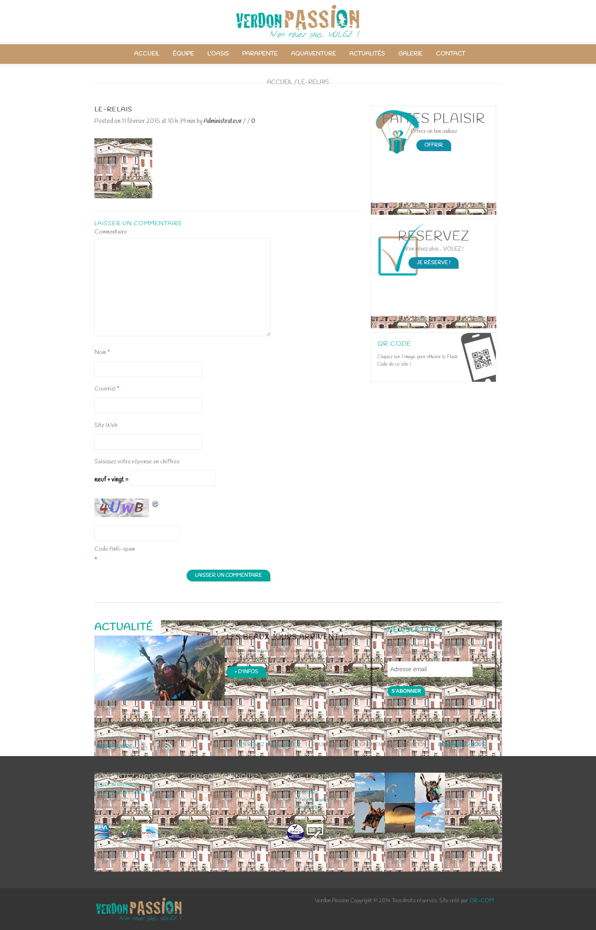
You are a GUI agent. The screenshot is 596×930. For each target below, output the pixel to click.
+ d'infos (246, 672)
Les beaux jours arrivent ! (285, 637)
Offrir (434, 145)
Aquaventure (313, 54)
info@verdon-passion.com (119, 807)
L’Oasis (218, 54)
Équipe (183, 54)
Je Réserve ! (433, 263)
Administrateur (223, 121)
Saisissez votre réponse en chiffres (136, 462)
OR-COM (481, 900)
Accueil (146, 54)
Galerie (410, 54)
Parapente (260, 54)
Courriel (106, 389)
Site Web (106, 425)
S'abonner (406, 691)
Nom (102, 353)
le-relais (113, 109)
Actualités (367, 54)
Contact (450, 54)
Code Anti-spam (114, 549)
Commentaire (110, 232)
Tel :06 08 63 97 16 (114, 800)
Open (478, 357)
